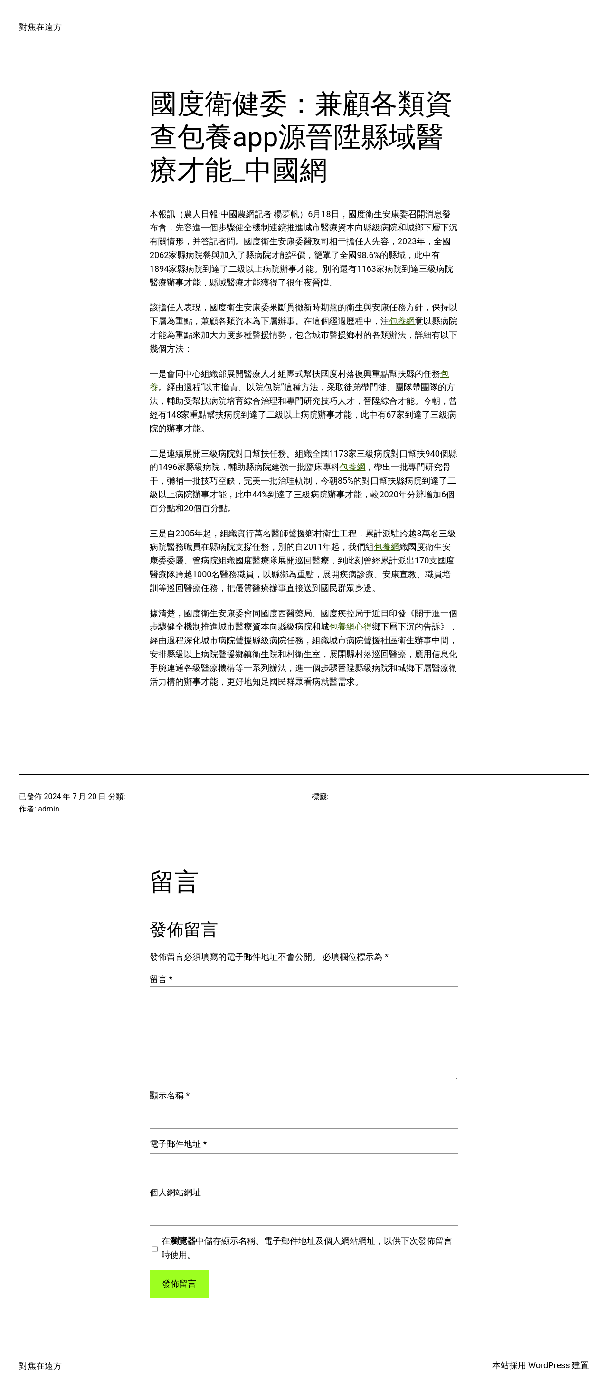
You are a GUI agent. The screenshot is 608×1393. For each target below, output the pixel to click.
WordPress (549, 1365)
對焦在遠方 (40, 27)
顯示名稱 (170, 1095)
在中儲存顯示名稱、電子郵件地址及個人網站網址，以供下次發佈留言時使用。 (307, 1247)
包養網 (402, 321)
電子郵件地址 (178, 1144)
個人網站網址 (175, 1192)
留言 (161, 979)
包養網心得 (350, 626)
